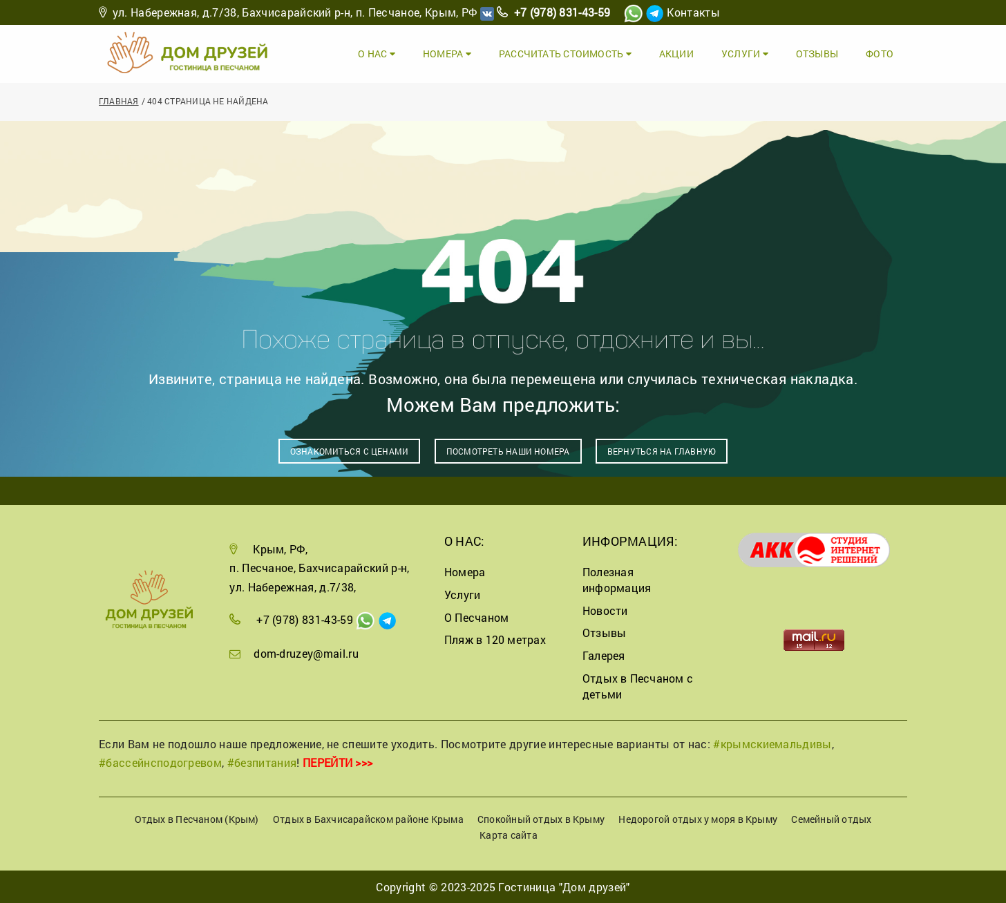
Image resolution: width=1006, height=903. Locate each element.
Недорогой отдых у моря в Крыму (697, 819)
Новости (605, 610)
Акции (676, 53)
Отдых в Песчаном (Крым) (197, 819)
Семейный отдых (831, 819)
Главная (119, 100)
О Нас (376, 53)
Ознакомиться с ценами (349, 451)
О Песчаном (476, 617)
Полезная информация (616, 579)
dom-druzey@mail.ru (306, 653)
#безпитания (262, 762)
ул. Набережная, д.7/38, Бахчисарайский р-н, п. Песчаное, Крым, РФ (295, 12)
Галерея (603, 655)
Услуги (744, 53)
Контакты (693, 12)
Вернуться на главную (661, 451)
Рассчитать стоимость (565, 53)
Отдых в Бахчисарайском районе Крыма (368, 819)
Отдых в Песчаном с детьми (637, 686)
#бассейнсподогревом (160, 762)
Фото (879, 53)
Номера (447, 53)
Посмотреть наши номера (508, 451)
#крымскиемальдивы (772, 743)
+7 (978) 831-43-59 (562, 12)
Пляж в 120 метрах (495, 639)
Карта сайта (508, 835)
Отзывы (817, 53)
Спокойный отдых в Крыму (541, 819)
